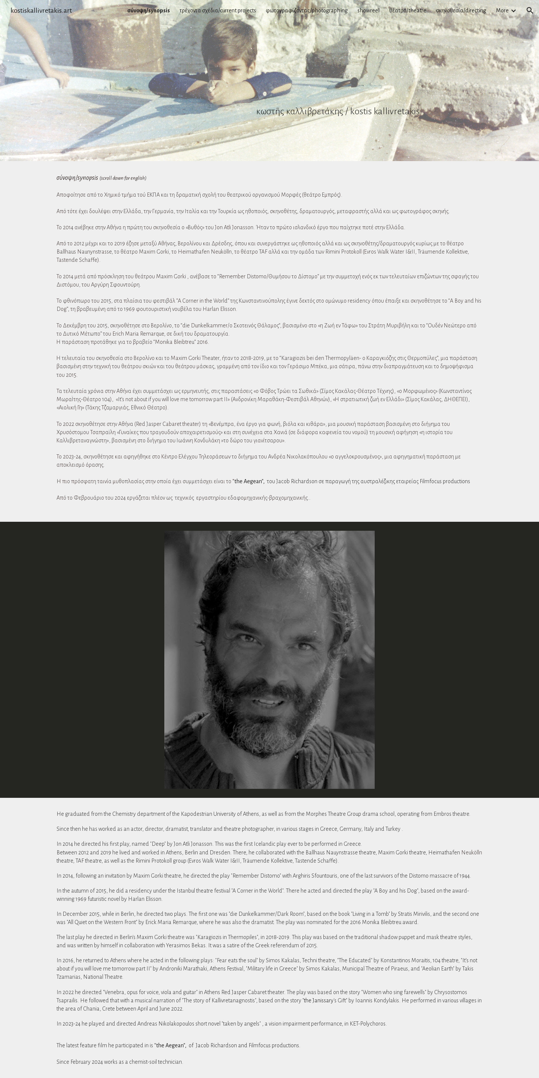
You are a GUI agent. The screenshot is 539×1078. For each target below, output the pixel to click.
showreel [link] (368, 10)
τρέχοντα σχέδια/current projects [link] (218, 10)
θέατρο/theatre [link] (407, 10)
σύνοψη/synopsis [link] (148, 10)
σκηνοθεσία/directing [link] (461, 10)
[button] (530, 10)
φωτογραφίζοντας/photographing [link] (307, 10)
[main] (361, 80)
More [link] (502, 10)
